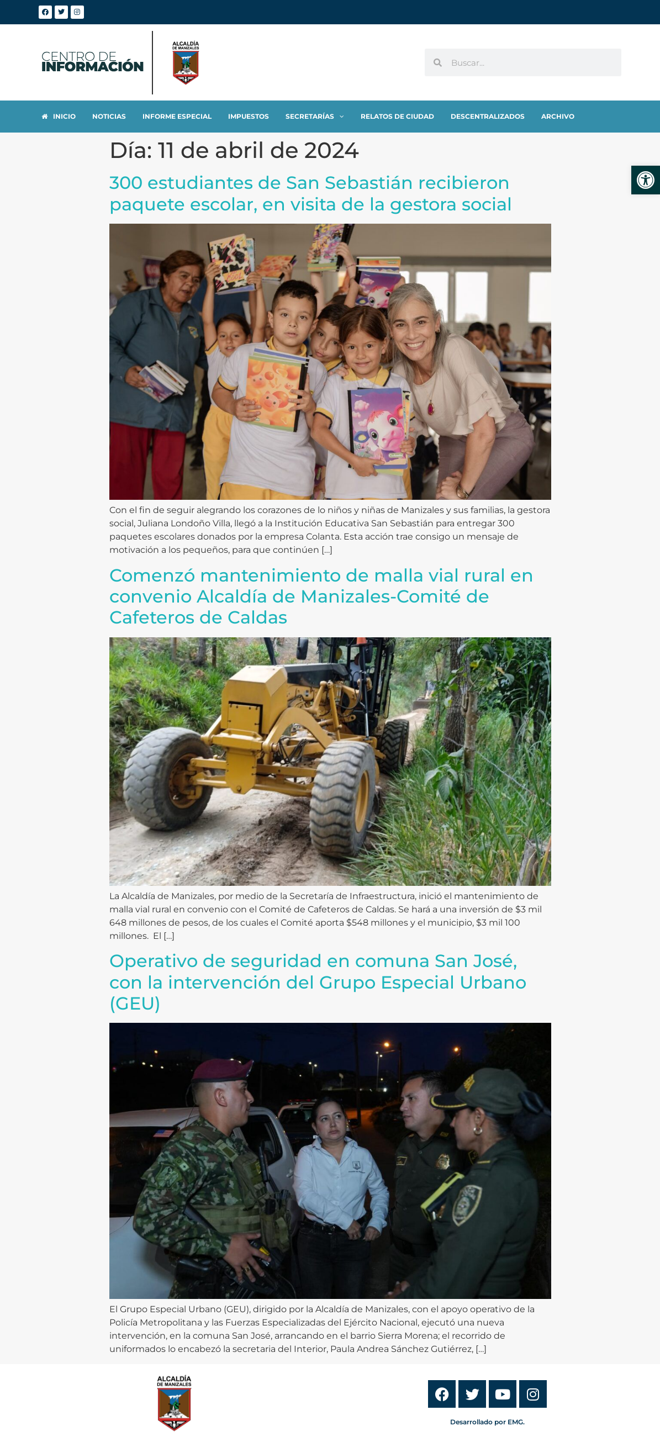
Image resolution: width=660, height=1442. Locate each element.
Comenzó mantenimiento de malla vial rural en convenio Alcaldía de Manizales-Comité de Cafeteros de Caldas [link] (321, 596)
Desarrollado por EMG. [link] (487, 1422)
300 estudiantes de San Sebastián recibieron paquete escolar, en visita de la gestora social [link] (310, 193)
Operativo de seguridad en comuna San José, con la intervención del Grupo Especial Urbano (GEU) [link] (317, 982)
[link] (645, 180)
